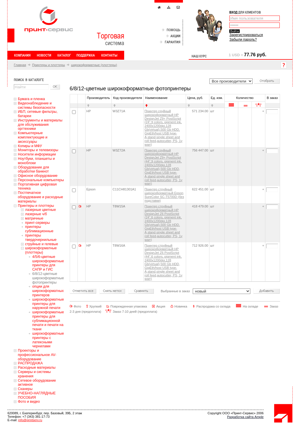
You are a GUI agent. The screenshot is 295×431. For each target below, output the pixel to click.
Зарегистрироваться (246, 35)
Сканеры (25, 389)
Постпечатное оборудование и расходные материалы (40, 197)
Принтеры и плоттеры (48, 65)
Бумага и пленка (31, 99)
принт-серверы (37, 223)
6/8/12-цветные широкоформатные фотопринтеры (48, 278)
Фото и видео (29, 402)
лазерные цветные (40, 210)
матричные (34, 218)
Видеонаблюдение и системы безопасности (36, 105)
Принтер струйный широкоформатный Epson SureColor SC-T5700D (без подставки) (164, 195)
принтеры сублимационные (39, 229)
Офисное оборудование (38, 176)
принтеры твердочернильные (40, 237)
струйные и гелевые (41, 244)
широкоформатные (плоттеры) (94, 65)
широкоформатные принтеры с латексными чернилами (48, 339)
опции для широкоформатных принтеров (48, 290)
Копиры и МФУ (30, 146)
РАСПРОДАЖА (30, 363)
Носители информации (37, 154)
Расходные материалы (37, 368)
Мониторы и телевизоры (38, 150)
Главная (20, 65)
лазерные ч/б (36, 214)
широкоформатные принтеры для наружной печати (48, 303)
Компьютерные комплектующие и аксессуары (32, 137)
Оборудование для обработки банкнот (33, 169)
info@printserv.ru (30, 420)
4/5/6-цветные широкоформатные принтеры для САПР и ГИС (48, 263)
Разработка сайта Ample (245, 417)
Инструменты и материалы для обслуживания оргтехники (40, 124)
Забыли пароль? (243, 40)
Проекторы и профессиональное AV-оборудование (37, 354)
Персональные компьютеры (41, 180)
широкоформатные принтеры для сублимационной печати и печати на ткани (48, 320)
